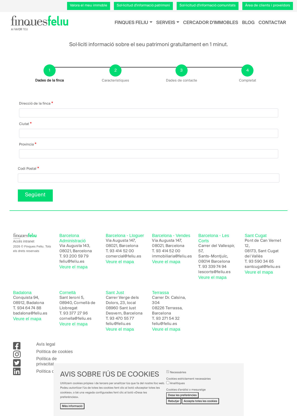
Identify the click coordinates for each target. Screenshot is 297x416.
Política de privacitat (46, 361)
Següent (35, 195)
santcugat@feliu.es (262, 267)
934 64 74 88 (29, 308)
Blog (248, 22)
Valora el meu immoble (88, 5)
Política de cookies (54, 351)
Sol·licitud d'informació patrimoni (143, 5)
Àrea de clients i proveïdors (267, 5)
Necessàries (178, 376)
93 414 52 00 (122, 251)
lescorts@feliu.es (214, 272)
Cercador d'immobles (210, 22)
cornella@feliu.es (75, 318)
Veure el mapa (73, 267)
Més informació (72, 410)
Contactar (272, 22)
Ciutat (24, 124)
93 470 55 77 (122, 318)
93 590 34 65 (261, 261)
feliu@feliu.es (72, 261)
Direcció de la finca (34, 104)
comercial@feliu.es (123, 256)
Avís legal (45, 344)
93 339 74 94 (214, 267)
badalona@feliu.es (30, 313)
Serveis (165, 22)
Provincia (26, 144)
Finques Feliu (131, 22)
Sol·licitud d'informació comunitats (208, 5)
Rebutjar (173, 405)
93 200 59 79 (75, 256)
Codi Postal (27, 169)
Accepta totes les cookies (200, 405)
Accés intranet (23, 241)
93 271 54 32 (168, 318)
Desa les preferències (182, 399)
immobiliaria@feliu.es (172, 256)
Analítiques (177, 387)
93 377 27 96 (75, 313)
